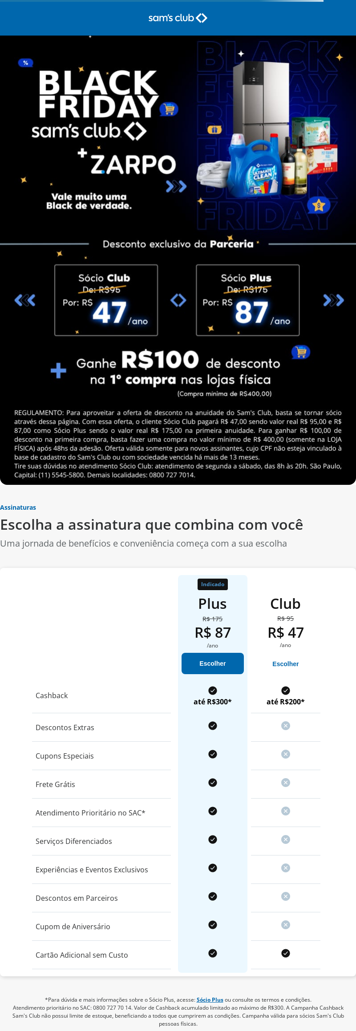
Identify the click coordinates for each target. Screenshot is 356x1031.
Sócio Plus (210, 999)
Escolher (212, 663)
